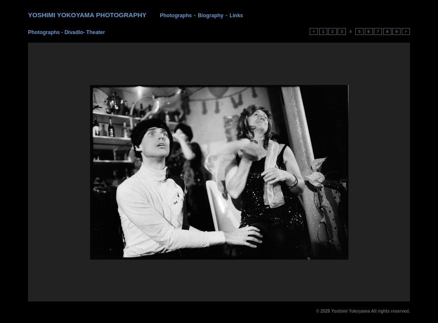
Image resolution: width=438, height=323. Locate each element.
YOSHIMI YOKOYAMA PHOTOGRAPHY (87, 15)
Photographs (176, 16)
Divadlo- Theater (85, 32)
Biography (210, 16)
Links (236, 16)
